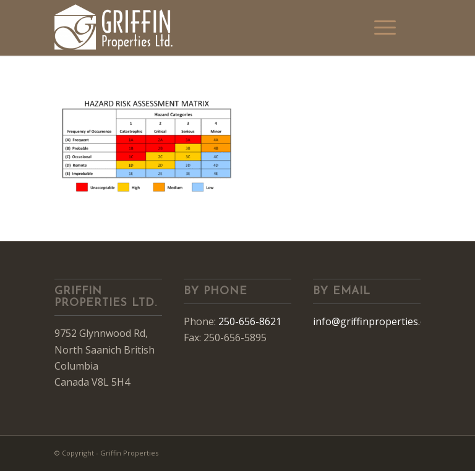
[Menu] (385, 28)
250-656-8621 (249, 321)
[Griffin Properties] (114, 28)
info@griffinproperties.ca (371, 321)
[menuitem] (385, 28)
